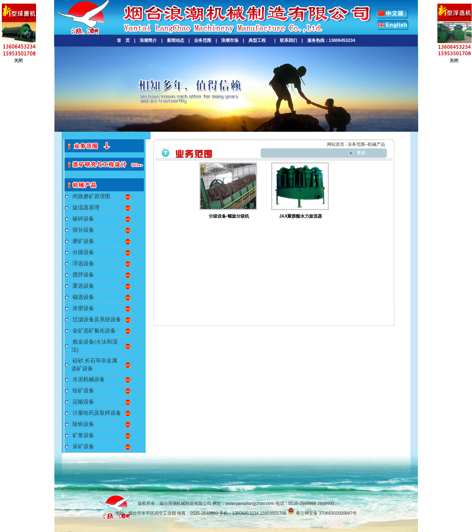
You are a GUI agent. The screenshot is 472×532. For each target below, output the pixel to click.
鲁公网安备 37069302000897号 (322, 513)
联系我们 (288, 40)
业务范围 (202, 40)
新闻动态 (175, 40)
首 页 (123, 40)
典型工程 (257, 40)
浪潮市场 (229, 40)
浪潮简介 (148, 40)
